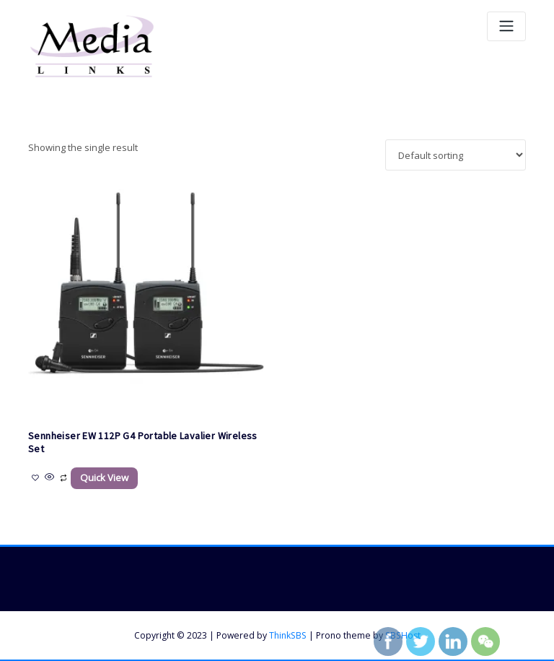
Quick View (104, 477)
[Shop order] (455, 154)
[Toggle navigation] (506, 26)
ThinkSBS (288, 634)
